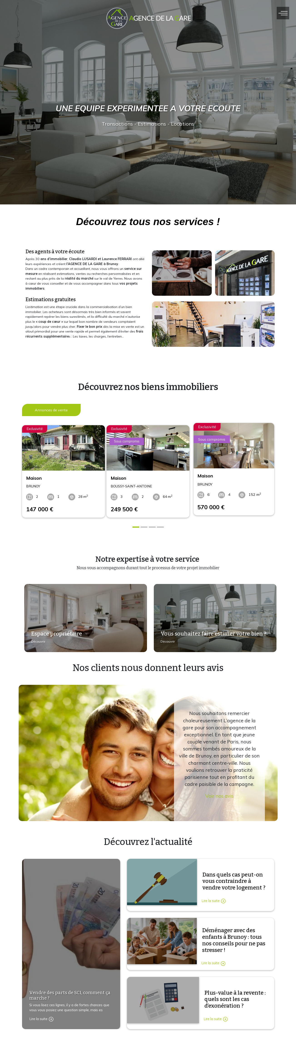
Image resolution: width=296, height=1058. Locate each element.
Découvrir (36, 640)
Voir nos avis (219, 792)
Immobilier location (207, 1046)
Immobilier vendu (206, 1056)
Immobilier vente (206, 1037)
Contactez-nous (44, 1053)
